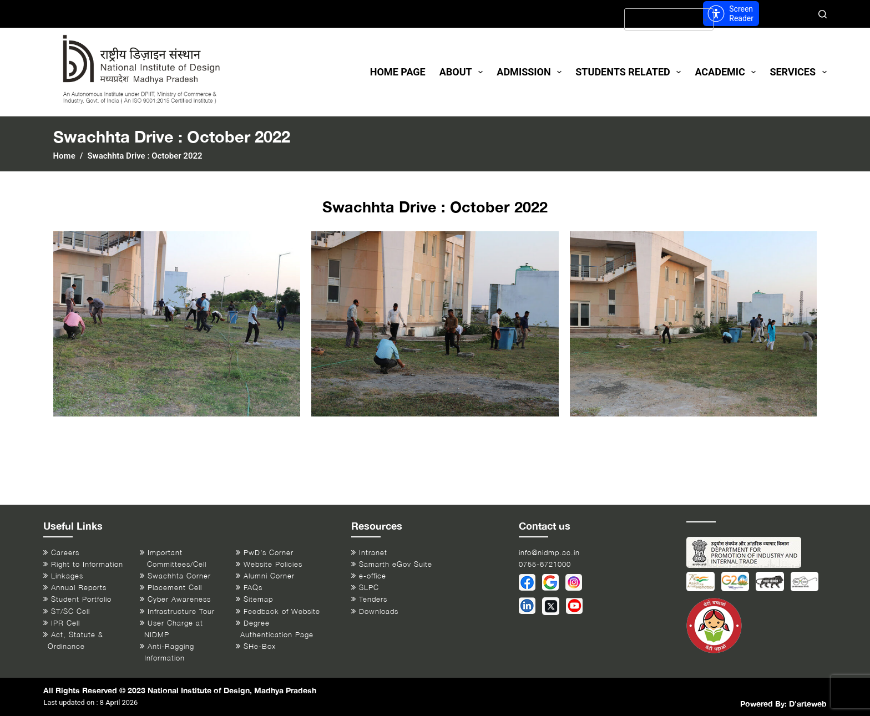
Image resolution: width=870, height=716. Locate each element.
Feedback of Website (282, 611)
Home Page (398, 72)
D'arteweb (808, 703)
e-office (372, 576)
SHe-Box (260, 646)
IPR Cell (65, 623)
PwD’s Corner (269, 553)
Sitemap (258, 599)
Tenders (373, 599)
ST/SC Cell (70, 611)
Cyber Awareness (179, 599)
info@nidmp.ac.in (549, 553)
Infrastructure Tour (181, 611)
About (463, 72)
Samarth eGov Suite (395, 564)
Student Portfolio (81, 599)
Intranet (373, 553)
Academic (727, 72)
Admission (531, 72)
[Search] (822, 14)
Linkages (67, 576)
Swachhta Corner (179, 576)
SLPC (369, 587)
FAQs (253, 587)
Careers (65, 553)
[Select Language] (669, 19)
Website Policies (273, 564)
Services (798, 72)
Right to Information (87, 564)
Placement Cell (175, 587)
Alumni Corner (269, 576)
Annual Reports (79, 587)
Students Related (630, 72)
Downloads (378, 611)
